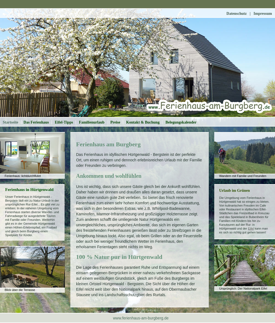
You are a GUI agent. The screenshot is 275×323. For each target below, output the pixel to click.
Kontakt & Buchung (143, 122)
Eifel (251, 228)
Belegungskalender (181, 122)
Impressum (263, 14)
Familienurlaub (92, 122)
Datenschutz (237, 14)
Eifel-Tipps (64, 122)
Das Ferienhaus (36, 122)
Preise (115, 122)
